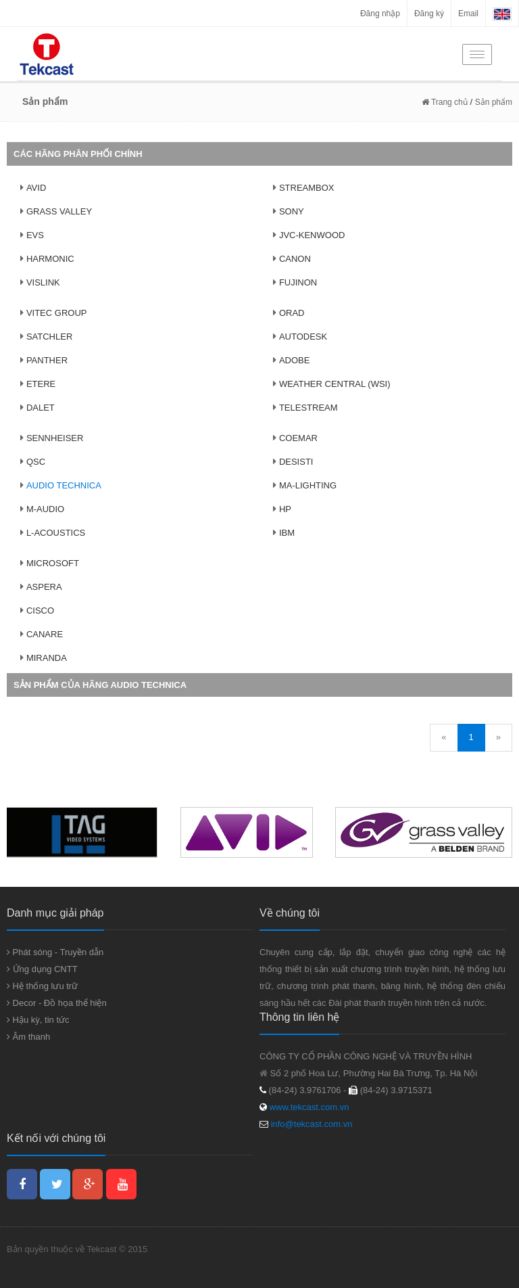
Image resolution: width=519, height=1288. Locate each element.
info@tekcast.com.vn (312, 1124)
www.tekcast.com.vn (308, 1107)
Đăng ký (429, 13)
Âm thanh (28, 1037)
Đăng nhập (380, 13)
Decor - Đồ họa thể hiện (57, 1003)
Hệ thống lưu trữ (42, 986)
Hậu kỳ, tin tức (38, 1020)
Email (468, 13)
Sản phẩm (493, 102)
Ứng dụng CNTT (42, 969)
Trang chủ (445, 102)
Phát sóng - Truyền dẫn (55, 952)
